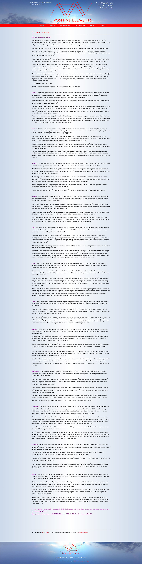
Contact (104, 25)
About (92, 25)
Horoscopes (80, 25)
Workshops (65, 25)
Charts (52, 25)
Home (41, 25)
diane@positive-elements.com (41, 2)
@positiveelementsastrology (81, 561)
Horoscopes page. (82, 532)
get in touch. (45, 532)
